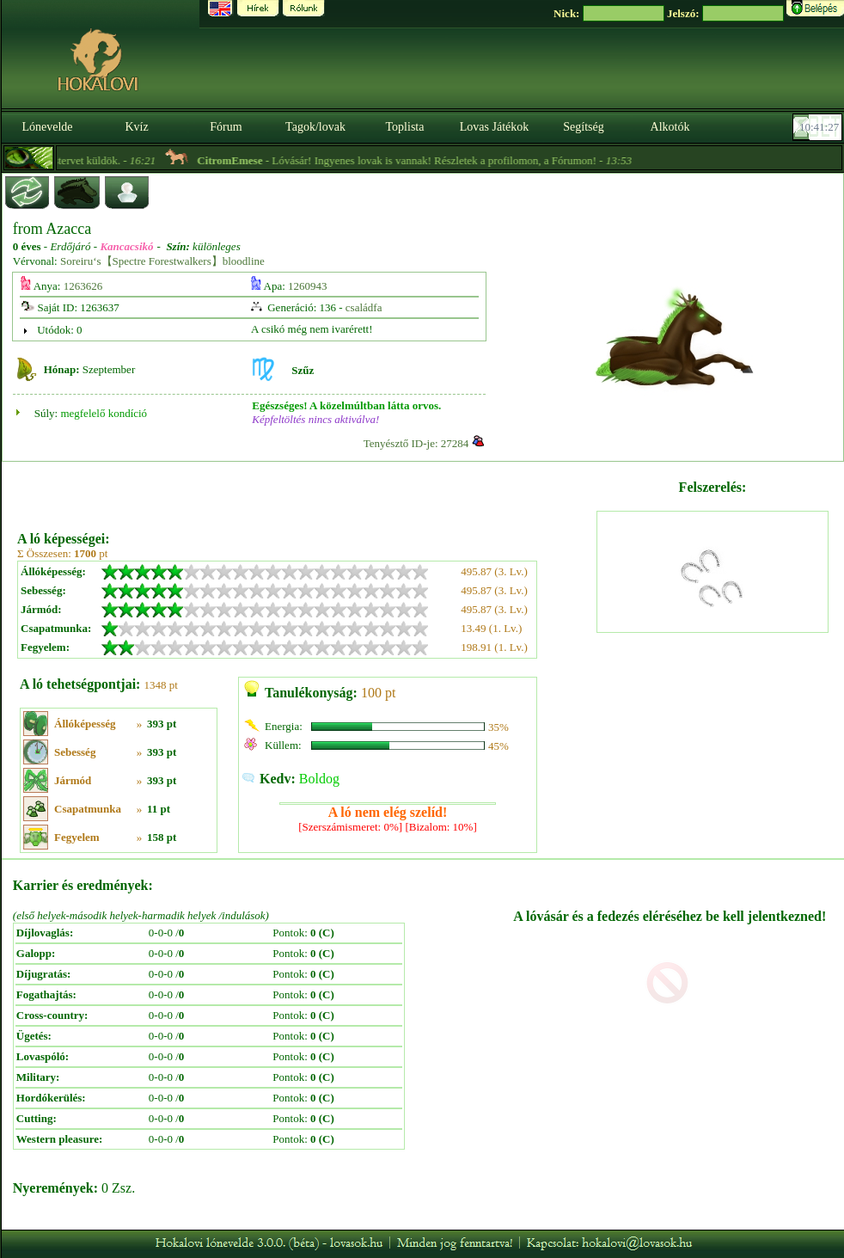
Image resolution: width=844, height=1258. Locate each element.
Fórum (226, 126)
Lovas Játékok (494, 126)
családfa (364, 307)
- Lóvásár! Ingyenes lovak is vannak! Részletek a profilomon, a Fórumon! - (433, 160)
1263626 (83, 285)
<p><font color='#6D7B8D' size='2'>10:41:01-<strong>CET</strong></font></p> (819, 127)
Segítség (583, 126)
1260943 (307, 285)
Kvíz (136, 126)
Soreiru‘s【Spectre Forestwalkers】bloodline (162, 261)
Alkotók (670, 126)
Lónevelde (46, 126)
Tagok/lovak (315, 126)
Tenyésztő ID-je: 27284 (416, 443)
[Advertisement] (305, 490)
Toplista (405, 126)
